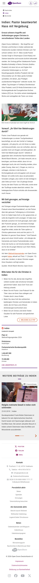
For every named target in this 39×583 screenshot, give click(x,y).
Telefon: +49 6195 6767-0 (21, 470)
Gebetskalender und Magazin (18, 527)
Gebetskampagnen (19, 533)
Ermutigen (18, 498)
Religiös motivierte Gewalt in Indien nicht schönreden (18, 406)
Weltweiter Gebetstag (18, 514)
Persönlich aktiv (18, 487)
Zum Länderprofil (8, 365)
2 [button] (22, 435)
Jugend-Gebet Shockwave (18, 517)
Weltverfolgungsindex (16, 253)
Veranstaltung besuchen (19, 501)
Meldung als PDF (28, 320)
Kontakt (19, 462)
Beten (19, 491)
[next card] (35, 435)
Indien (7, 13)
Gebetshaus (18, 530)
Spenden (18, 495)
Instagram (9, 575)
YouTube (22, 575)
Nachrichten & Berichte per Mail (18, 546)
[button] (19, 447)
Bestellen (19, 539)
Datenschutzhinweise (21, 476)
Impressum (19, 561)
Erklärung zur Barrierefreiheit (19, 570)
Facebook (15, 575)
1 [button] (17, 435)
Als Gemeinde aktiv (19, 507)
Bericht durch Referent (19, 511)
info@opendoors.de (21, 473)
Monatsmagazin (19, 543)
